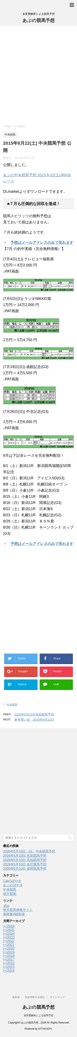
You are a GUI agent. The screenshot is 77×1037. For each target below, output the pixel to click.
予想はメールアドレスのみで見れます (41, 243)
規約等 (16, 997)
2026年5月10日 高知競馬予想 (24, 860)
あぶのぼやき (13, 885)
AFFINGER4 (45, 1028)
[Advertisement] (38, 74)
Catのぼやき (12, 881)
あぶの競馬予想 (38, 20)
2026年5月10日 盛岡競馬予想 (24, 868)
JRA (6, 906)
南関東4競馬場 (14, 914)
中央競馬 (12, 704)
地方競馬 (9, 894)
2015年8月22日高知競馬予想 (34, 714)
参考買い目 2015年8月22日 (34, 719)
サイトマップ (57, 997)
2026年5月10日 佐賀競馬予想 (24, 855)
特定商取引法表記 (35, 997)
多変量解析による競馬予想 (38, 1015)
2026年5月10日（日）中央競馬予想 (29, 851)
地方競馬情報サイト (18, 910)
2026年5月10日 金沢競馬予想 (24, 864)
